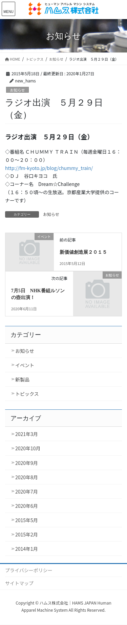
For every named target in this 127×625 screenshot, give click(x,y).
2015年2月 (26, 534)
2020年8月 (26, 477)
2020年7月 (26, 491)
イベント (24, 365)
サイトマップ (19, 583)
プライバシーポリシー (28, 570)
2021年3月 (26, 434)
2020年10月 (28, 448)
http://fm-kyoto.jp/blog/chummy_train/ (49, 168)
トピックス (27, 393)
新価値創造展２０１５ (83, 252)
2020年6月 (26, 505)
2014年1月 (26, 548)
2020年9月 (26, 462)
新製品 (22, 379)
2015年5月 (26, 520)
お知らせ (17, 90)
